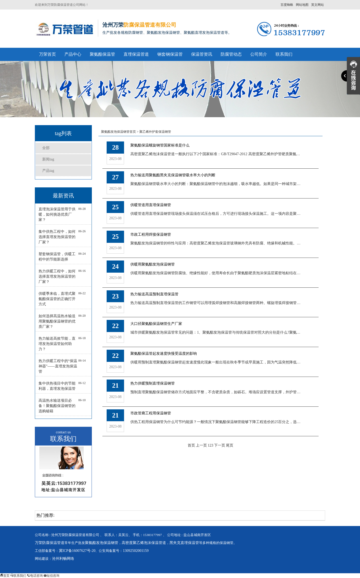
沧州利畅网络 (63, 559)
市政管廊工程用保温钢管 (150, 413)
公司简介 (258, 54)
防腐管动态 (231, 54)
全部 (46, 148)
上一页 (201, 445)
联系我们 (284, 54)
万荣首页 (47, 54)
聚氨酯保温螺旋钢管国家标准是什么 (160, 145)
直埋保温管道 (136, 54)
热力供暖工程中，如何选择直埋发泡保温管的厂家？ (57, 276)
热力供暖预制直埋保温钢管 (152, 383)
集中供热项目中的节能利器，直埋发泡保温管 (57, 386)
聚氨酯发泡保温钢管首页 (118, 132)
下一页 (219, 445)
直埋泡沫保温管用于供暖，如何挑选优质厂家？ (57, 214)
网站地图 (302, 5)
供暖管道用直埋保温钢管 (150, 205)
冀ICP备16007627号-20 (77, 551)
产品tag (48, 171)
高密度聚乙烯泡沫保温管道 (144, 543)
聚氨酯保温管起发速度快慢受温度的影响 (163, 354)
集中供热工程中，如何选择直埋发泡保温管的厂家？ (57, 237)
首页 (191, 445)
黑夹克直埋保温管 (184, 543)
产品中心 (72, 54)
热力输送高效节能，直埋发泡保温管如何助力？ (57, 344)
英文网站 (317, 5)
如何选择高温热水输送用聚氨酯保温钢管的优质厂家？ (57, 321)
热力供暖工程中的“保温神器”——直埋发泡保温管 (58, 366)
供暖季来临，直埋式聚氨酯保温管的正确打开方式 (57, 299)
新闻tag (48, 159)
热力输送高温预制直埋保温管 (154, 294)
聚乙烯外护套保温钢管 (155, 132)
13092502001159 (135, 551)
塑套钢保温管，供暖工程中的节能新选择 (57, 256)
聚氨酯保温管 (102, 54)
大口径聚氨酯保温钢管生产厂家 (156, 324)
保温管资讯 (201, 54)
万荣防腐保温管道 (49, 543)
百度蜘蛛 (287, 5)
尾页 (229, 445)
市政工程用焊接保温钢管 (150, 234)
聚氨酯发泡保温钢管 (101, 543)
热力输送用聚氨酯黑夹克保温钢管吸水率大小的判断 (172, 175)
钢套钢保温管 (170, 54)
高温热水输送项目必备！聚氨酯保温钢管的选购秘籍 (57, 406)
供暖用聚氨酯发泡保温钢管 (152, 264)
